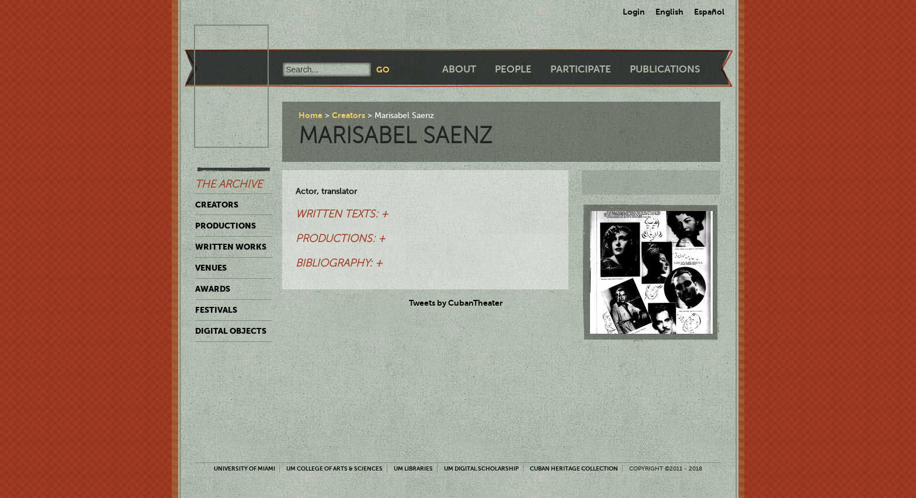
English (669, 11)
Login (634, 11)
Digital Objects (230, 331)
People (513, 69)
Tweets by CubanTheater (456, 302)
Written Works (230, 246)
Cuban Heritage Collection (574, 468)
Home (310, 115)
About (459, 69)
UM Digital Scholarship (481, 468)
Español (709, 11)
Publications (665, 69)
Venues (211, 267)
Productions (225, 225)
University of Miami (244, 468)
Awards (212, 288)
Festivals (216, 309)
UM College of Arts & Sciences (334, 468)
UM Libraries (413, 468)
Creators (216, 204)
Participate (580, 69)
